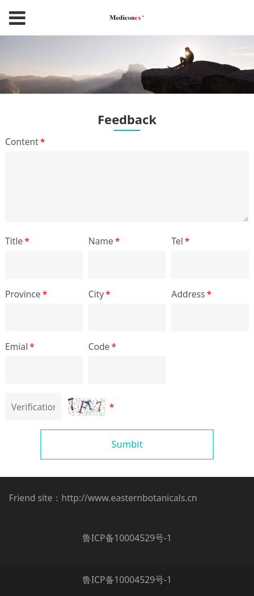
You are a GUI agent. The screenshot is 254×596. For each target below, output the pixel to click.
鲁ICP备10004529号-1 (127, 538)
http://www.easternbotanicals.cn (129, 498)
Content (26, 141)
